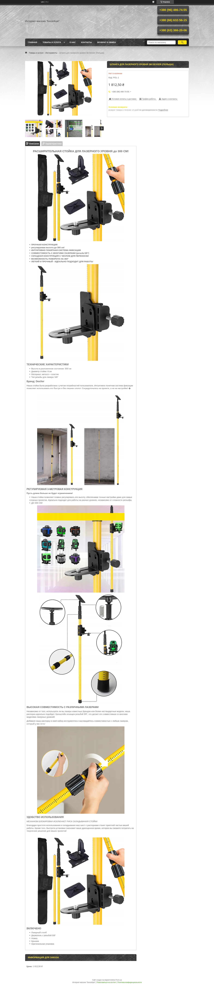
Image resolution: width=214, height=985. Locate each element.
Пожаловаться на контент (106, 982)
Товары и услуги (52, 42)
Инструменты (51, 53)
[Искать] (182, 42)
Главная (32, 42)
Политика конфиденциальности (130, 982)
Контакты (86, 42)
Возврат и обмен (106, 42)
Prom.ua (119, 980)
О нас (72, 42)
